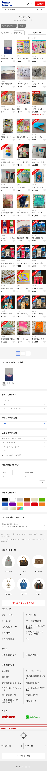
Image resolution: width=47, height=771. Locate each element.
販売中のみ (7, 33)
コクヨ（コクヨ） (9, 26)
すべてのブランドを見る (24, 603)
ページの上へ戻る (24, 756)
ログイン (28, 4)
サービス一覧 (6, 746)
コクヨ (23, 423)
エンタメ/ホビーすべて (24, 447)
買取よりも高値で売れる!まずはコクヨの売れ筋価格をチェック (23, 525)
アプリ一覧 (29, 746)
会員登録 (39, 4)
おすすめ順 (19, 33)
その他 (21, 26)
